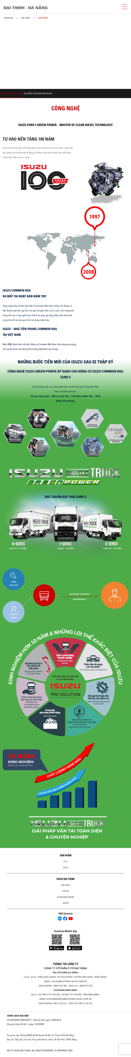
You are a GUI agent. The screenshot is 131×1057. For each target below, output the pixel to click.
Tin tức (65, 891)
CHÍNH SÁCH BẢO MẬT (18, 1015)
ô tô (65, 861)
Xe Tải (65, 867)
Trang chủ (8, 18)
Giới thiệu (25, 18)
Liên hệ (65, 903)
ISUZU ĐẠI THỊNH (66, 879)
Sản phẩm (65, 855)
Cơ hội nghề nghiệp (65, 897)
